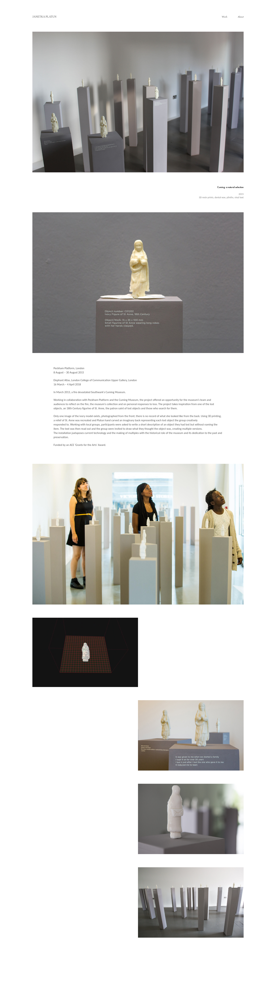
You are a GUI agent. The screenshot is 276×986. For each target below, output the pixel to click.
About (241, 16)
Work (224, 16)
